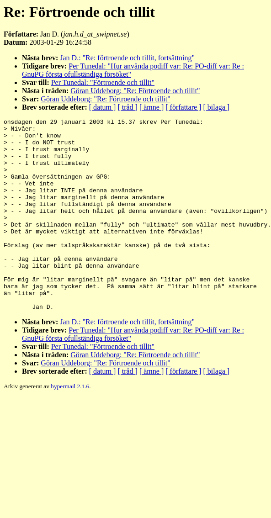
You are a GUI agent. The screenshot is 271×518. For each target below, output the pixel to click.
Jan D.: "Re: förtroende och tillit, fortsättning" (127, 58)
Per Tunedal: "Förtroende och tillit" (102, 82)
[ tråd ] (127, 107)
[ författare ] (183, 107)
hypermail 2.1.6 (70, 424)
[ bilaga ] (216, 107)
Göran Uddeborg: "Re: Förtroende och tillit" (135, 91)
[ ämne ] (151, 107)
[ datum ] (102, 107)
